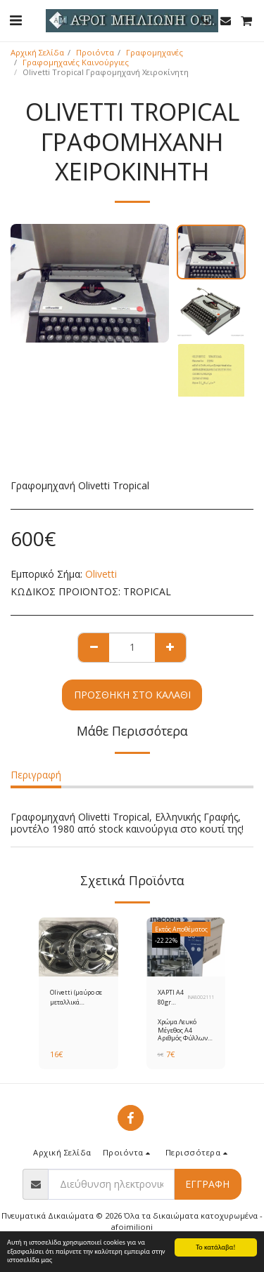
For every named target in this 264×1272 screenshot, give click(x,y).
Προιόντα (95, 52)
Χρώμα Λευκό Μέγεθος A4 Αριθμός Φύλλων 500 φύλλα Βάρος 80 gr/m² (183, 1037)
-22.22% (166, 940)
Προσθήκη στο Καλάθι (132, 694)
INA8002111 (201, 997)
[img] (78, 946)
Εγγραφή (207, 1184)
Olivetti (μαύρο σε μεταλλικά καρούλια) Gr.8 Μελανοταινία (76, 997)
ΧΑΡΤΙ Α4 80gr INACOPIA (172, 997)
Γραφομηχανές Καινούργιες (76, 62)
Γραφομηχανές (154, 52)
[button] (15, 20)
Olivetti (101, 574)
